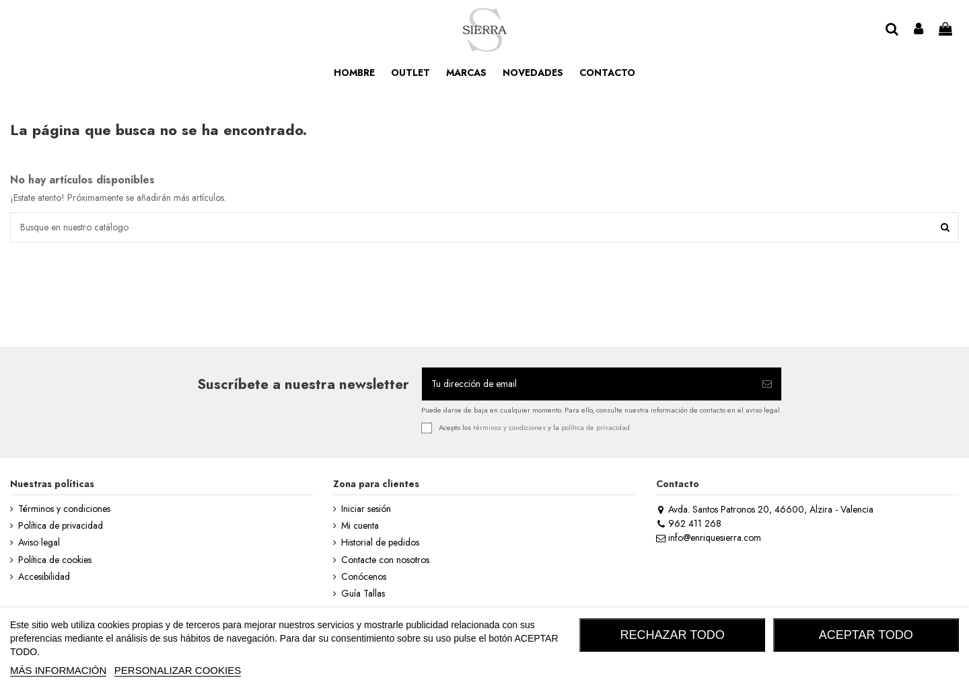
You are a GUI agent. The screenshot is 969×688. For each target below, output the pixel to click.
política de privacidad (595, 427)
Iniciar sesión (366, 509)
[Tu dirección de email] (587, 384)
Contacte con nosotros (385, 560)
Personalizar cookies (177, 670)
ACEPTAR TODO (866, 635)
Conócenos (363, 576)
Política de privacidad (60, 525)
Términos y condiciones (64, 509)
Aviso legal (39, 542)
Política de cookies (55, 560)
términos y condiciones (509, 427)
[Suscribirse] (767, 384)
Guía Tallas (363, 593)
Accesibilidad (44, 576)
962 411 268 (688, 523)
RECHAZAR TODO (672, 635)
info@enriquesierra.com (708, 537)
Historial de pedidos (380, 542)
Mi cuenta (360, 525)
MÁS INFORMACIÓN (58, 670)
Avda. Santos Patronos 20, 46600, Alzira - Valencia (764, 509)
